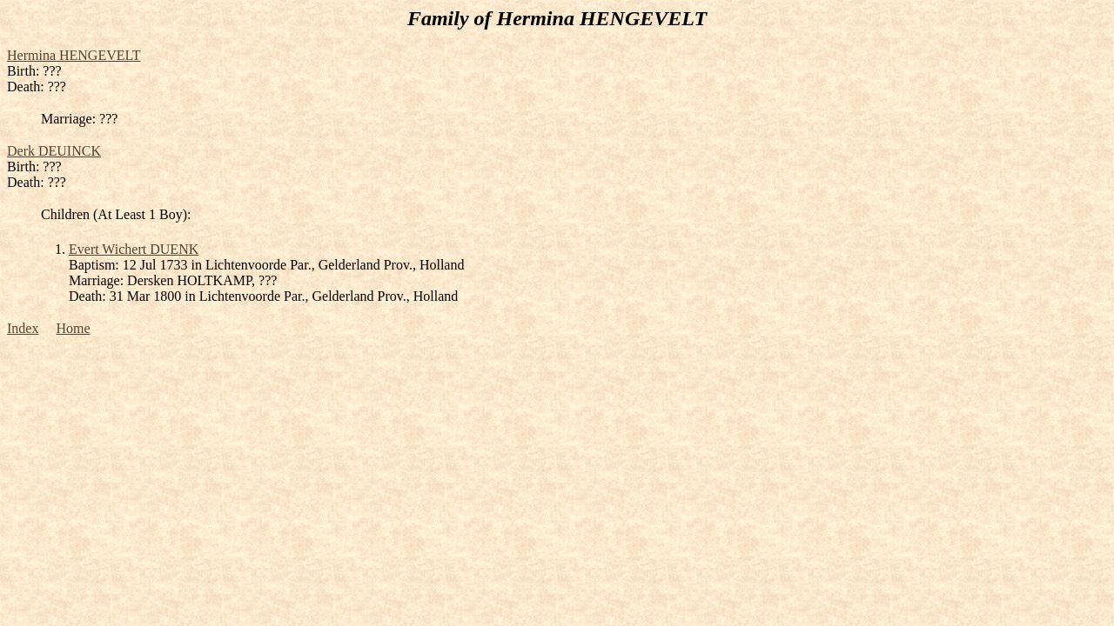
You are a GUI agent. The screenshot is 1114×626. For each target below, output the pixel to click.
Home (73, 328)
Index (22, 328)
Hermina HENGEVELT (74, 55)
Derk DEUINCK (54, 150)
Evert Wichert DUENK (133, 249)
